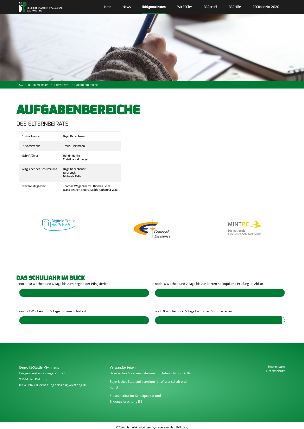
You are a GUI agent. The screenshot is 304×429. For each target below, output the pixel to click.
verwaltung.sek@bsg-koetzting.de (62, 385)
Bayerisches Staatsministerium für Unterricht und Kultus (151, 373)
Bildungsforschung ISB (126, 401)
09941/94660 (28, 385)
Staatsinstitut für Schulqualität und (135, 396)
